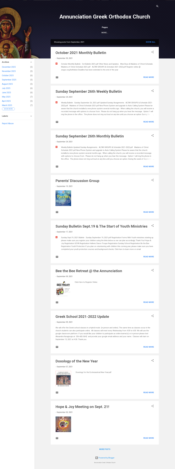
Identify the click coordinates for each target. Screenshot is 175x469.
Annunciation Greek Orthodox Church (104, 16)
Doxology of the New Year (77, 361)
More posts (104, 450)
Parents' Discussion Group (77, 181)
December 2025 (9, 67)
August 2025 (7, 84)
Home (57, 33)
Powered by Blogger (104, 458)
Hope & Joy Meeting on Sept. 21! (82, 407)
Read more (148, 78)
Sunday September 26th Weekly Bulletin (89, 92)
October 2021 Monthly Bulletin (81, 53)
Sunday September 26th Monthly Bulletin (90, 136)
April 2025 (6, 101)
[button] (152, 53)
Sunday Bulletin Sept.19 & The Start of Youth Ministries (101, 227)
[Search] (157, 6)
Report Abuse (8, 123)
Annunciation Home (74, 33)
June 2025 (6, 92)
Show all (150, 42)
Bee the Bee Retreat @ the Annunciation (89, 271)
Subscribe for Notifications (125, 33)
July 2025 (6, 88)
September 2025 (9, 80)
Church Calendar (98, 33)
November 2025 (9, 71)
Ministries (149, 33)
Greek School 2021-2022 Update (82, 317)
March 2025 (7, 105)
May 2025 (6, 97)
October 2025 (8, 75)
